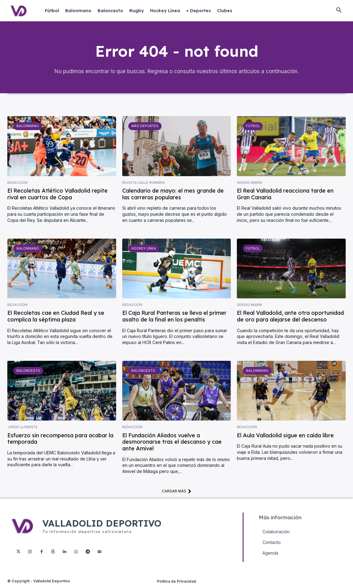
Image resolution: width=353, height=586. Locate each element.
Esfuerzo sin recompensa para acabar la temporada (60, 439)
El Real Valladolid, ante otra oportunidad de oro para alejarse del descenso (290, 316)
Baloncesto (28, 370)
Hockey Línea (143, 248)
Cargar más (176, 491)
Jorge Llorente (22, 427)
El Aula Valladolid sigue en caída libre (285, 435)
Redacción (17, 183)
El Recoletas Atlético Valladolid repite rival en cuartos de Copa (57, 194)
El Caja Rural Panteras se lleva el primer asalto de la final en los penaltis (174, 316)
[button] (339, 11)
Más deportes (145, 126)
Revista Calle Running (143, 183)
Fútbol (253, 126)
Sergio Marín (249, 183)
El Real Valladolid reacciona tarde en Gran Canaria (285, 194)
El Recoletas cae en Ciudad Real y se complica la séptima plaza (55, 316)
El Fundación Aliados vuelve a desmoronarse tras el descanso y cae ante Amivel (172, 442)
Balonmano (27, 126)
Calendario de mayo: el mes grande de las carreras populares (173, 194)
